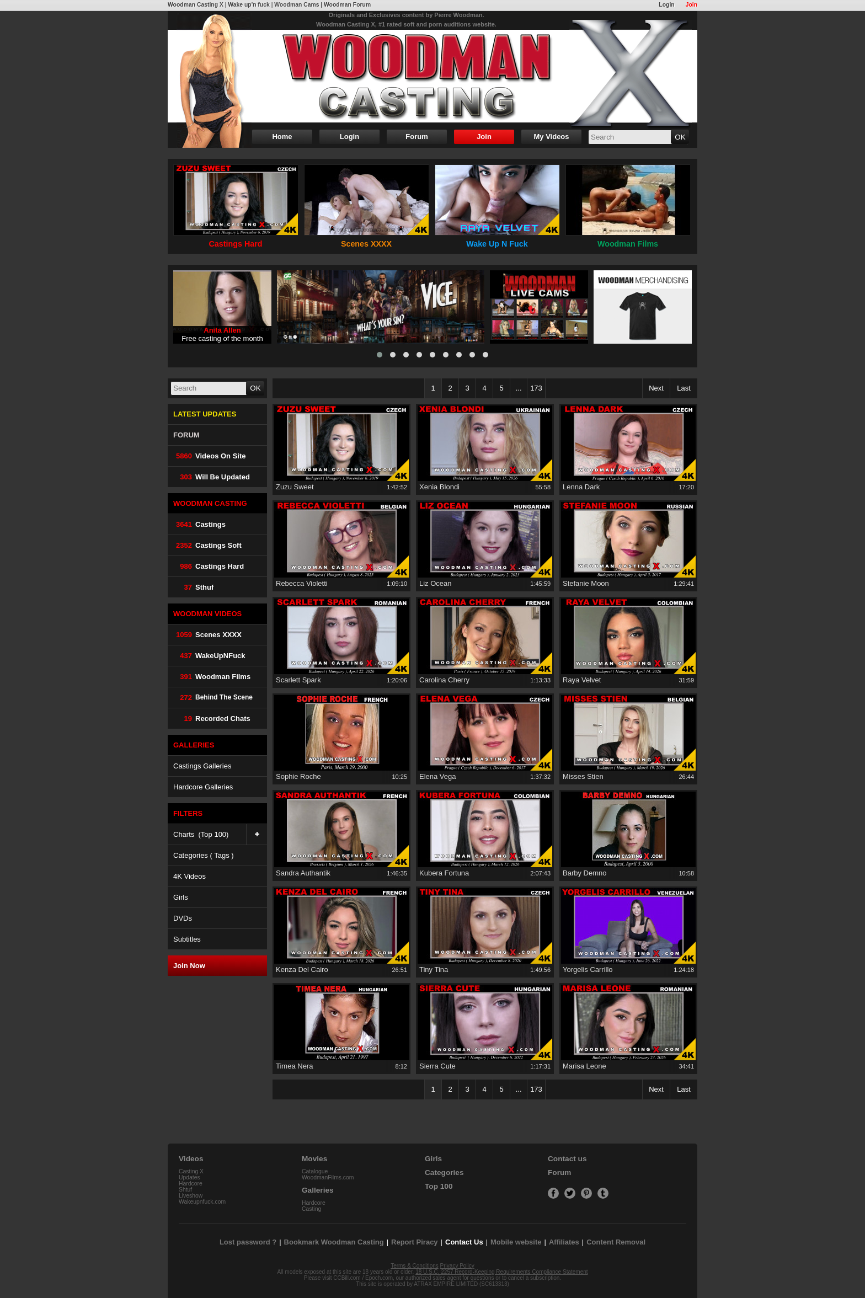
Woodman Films (211, 676)
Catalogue (315, 1171)
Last (684, 388)
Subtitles (187, 939)
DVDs (182, 918)
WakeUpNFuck (209, 655)
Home (282, 136)
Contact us (567, 1159)
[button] (379, 354)
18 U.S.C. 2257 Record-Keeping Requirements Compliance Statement (501, 1272)
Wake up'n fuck (248, 5)
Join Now (189, 966)
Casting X (191, 1171)
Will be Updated (211, 477)
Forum (416, 136)
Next (656, 388)
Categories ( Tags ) (203, 855)
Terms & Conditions (415, 1266)
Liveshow (190, 1196)
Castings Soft (207, 545)
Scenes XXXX (207, 634)
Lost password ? (248, 1242)
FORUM (186, 435)
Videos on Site (209, 456)
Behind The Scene (213, 697)
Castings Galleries (202, 766)
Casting (311, 1209)
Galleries (318, 1190)
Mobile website (515, 1242)
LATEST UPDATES (204, 414)
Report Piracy (414, 1242)
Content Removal (615, 1242)
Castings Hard (208, 566)
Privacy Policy (457, 1266)
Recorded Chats (211, 718)
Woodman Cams (296, 5)
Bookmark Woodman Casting (334, 1242)
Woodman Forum (347, 5)
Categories (444, 1172)
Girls (180, 897)
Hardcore (190, 1184)
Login (666, 5)
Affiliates (564, 1242)
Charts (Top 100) (220, 834)
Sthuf (193, 587)
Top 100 (439, 1186)
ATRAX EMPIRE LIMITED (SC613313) (461, 1284)
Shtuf (185, 1190)
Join (691, 5)
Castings (199, 524)
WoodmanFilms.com (328, 1177)
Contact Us (464, 1242)
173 (536, 388)
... (519, 388)
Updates (189, 1177)
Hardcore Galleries (203, 787)
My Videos (551, 136)
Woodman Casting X (195, 5)
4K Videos (189, 876)
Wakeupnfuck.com (202, 1202)
